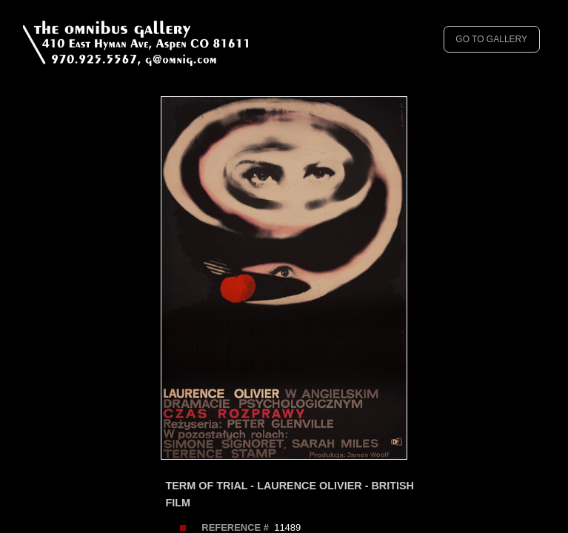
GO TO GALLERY (491, 39)
